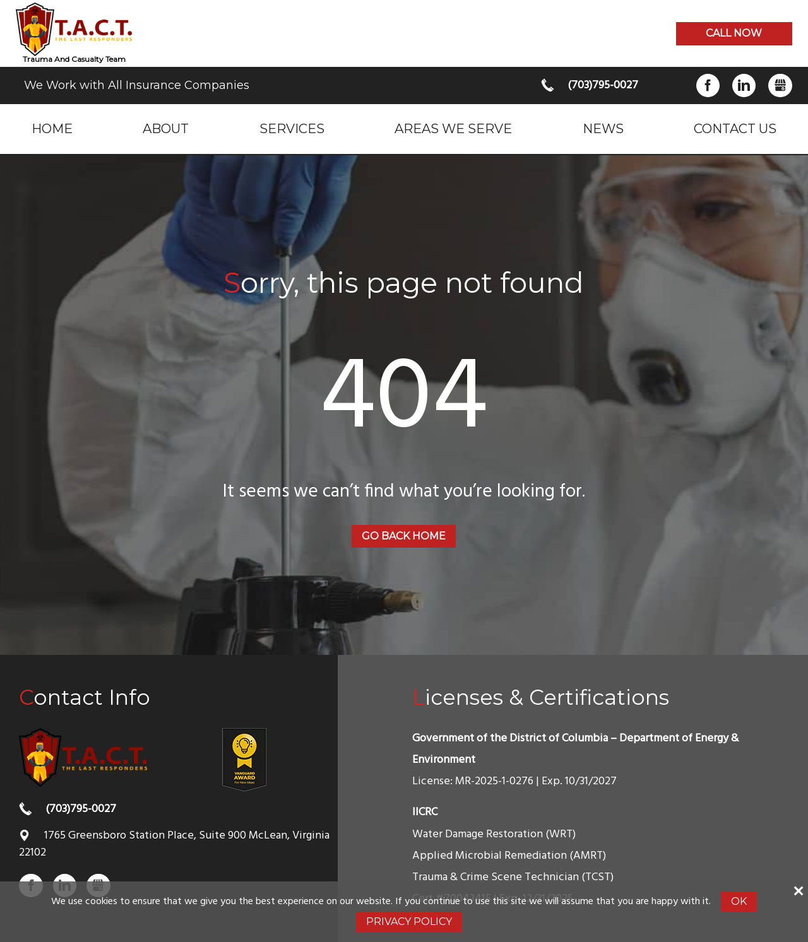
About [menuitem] (166, 128)
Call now (734, 33)
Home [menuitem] (52, 128)
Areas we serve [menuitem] (453, 128)
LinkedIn (744, 85)
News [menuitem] (603, 128)
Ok (739, 901)
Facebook (708, 85)
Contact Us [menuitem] (735, 128)
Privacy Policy (409, 921)
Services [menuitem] (291, 128)
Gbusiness (780, 85)
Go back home (404, 536)
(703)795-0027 (602, 85)
